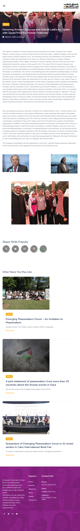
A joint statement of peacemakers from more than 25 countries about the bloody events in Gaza (37, 383)
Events (31, 496)
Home (31, 482)
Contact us (33, 500)
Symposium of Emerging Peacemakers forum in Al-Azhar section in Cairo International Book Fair (39, 445)
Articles (32, 485)
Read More (10, 331)
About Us (32, 489)
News (6, 24)
